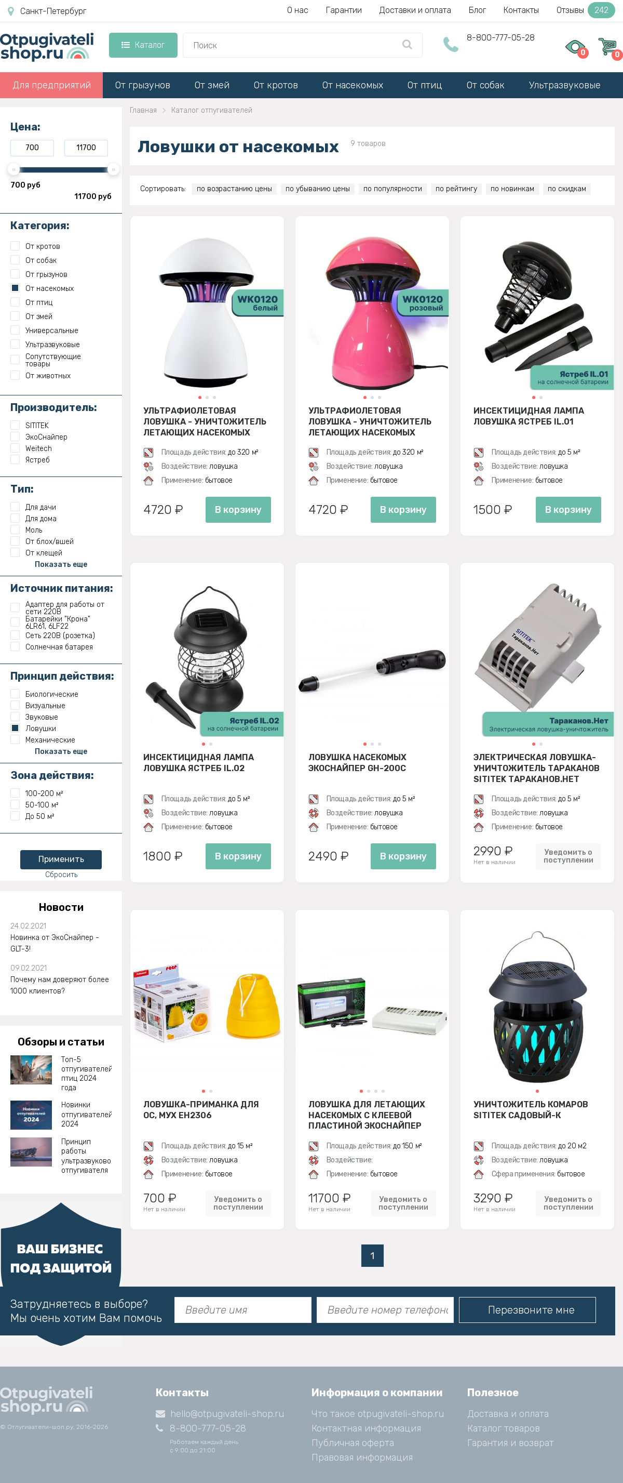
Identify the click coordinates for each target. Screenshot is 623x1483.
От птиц (425, 85)
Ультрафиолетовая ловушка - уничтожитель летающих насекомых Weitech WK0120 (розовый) (369, 421)
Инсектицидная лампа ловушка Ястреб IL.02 (198, 762)
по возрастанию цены (234, 188)
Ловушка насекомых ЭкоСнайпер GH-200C (357, 762)
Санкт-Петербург (47, 11)
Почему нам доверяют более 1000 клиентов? (59, 985)
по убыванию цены (318, 188)
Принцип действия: (62, 676)
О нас (297, 10)
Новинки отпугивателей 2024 (86, 1114)
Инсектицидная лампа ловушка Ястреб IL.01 (528, 416)
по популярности (392, 188)
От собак (486, 85)
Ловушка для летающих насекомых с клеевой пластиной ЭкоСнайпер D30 (366, 1115)
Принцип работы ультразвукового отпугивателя (86, 1156)
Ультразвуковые (565, 85)
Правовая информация (362, 1457)
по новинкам (512, 188)
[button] (199, 397)
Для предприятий (51, 85)
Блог (477, 10)
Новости (61, 907)
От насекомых (352, 85)
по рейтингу (456, 188)
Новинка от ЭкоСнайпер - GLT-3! (54, 943)
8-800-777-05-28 (501, 38)
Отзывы (586, 10)
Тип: (22, 489)
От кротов (276, 85)
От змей (212, 85)
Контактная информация (366, 1428)
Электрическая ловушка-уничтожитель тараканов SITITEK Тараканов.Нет (536, 768)
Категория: (40, 225)
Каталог (143, 45)
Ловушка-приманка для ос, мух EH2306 (201, 1110)
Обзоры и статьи (61, 1042)
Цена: (25, 127)
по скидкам (567, 188)
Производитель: (53, 407)
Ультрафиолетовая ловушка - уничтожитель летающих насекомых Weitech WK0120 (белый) (204, 421)
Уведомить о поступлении (568, 856)
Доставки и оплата (415, 10)
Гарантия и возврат (510, 1443)
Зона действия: (52, 775)
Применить (61, 859)
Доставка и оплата (508, 1414)
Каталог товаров (503, 1428)
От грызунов (142, 85)
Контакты (521, 10)
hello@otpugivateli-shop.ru (220, 1414)
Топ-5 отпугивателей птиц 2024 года (86, 1074)
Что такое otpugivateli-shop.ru (378, 1414)
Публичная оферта (353, 1443)
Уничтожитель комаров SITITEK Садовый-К (530, 1110)
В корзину (238, 509)
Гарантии (344, 10)
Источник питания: (61, 588)
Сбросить (61, 874)
